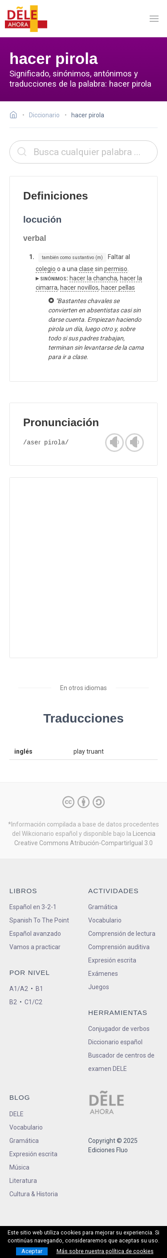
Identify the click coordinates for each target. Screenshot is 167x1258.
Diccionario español (115, 1042)
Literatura (23, 1180)
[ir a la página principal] (26, 18)
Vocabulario (105, 920)
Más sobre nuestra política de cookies (105, 1251)
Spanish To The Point (39, 920)
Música (19, 1167)
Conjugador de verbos (119, 1028)
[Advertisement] (83, 567)
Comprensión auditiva (119, 946)
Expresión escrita (112, 960)
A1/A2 (18, 988)
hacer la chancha (93, 278)
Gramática (103, 907)
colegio (46, 268)
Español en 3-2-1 (33, 907)
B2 (13, 1002)
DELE (16, 1114)
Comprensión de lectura (121, 933)
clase (86, 268)
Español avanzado (35, 933)
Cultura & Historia (33, 1194)
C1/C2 (33, 1002)
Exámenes (103, 973)
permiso (115, 268)
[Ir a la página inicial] (15, 116)
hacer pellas (118, 287)
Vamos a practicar (35, 946)
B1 (39, 988)
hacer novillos (79, 287)
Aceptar (31, 1251)
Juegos (98, 986)
